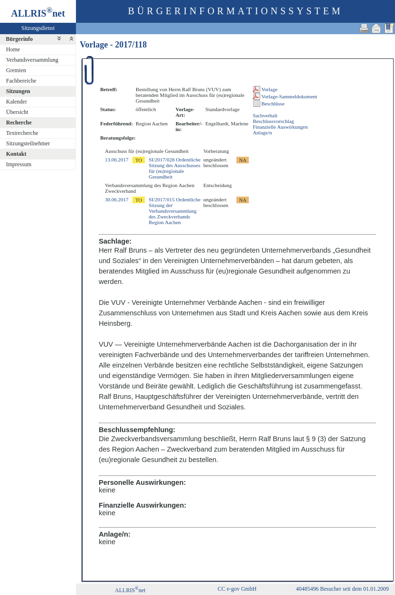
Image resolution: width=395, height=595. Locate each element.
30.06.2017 (117, 199)
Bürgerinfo (19, 39)
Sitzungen (18, 91)
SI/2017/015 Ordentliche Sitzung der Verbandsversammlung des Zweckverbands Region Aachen (174, 211)
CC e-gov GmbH (236, 589)
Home (13, 49)
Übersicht (17, 112)
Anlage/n (262, 132)
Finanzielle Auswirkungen (280, 127)
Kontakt (16, 154)
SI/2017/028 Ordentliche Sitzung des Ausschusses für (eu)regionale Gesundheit (174, 168)
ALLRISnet (130, 590)
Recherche (19, 122)
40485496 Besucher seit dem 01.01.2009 (342, 589)
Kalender (16, 101)
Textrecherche (22, 133)
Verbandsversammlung (32, 60)
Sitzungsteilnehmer (28, 143)
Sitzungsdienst (38, 28)
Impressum (18, 164)
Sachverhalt (265, 115)
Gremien (16, 70)
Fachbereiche (21, 80)
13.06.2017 (117, 159)
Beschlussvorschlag (273, 121)
